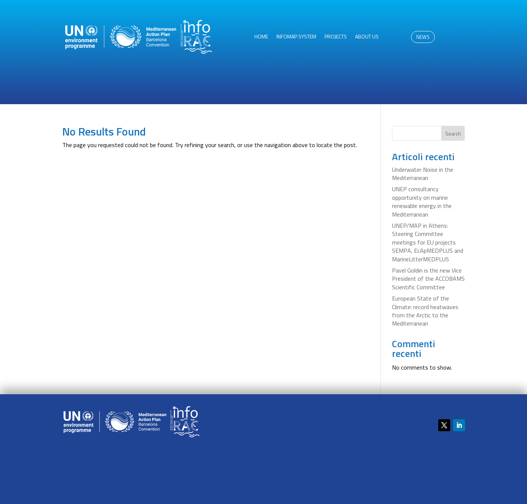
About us (367, 37)
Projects (335, 37)
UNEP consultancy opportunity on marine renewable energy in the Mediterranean (422, 201)
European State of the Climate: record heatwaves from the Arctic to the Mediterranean (425, 311)
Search (453, 133)
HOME (261, 37)
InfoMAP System (296, 37)
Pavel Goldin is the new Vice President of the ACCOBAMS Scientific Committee (428, 279)
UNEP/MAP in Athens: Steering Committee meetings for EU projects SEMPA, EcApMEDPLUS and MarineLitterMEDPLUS (427, 242)
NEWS (423, 37)
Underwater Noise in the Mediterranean (422, 173)
